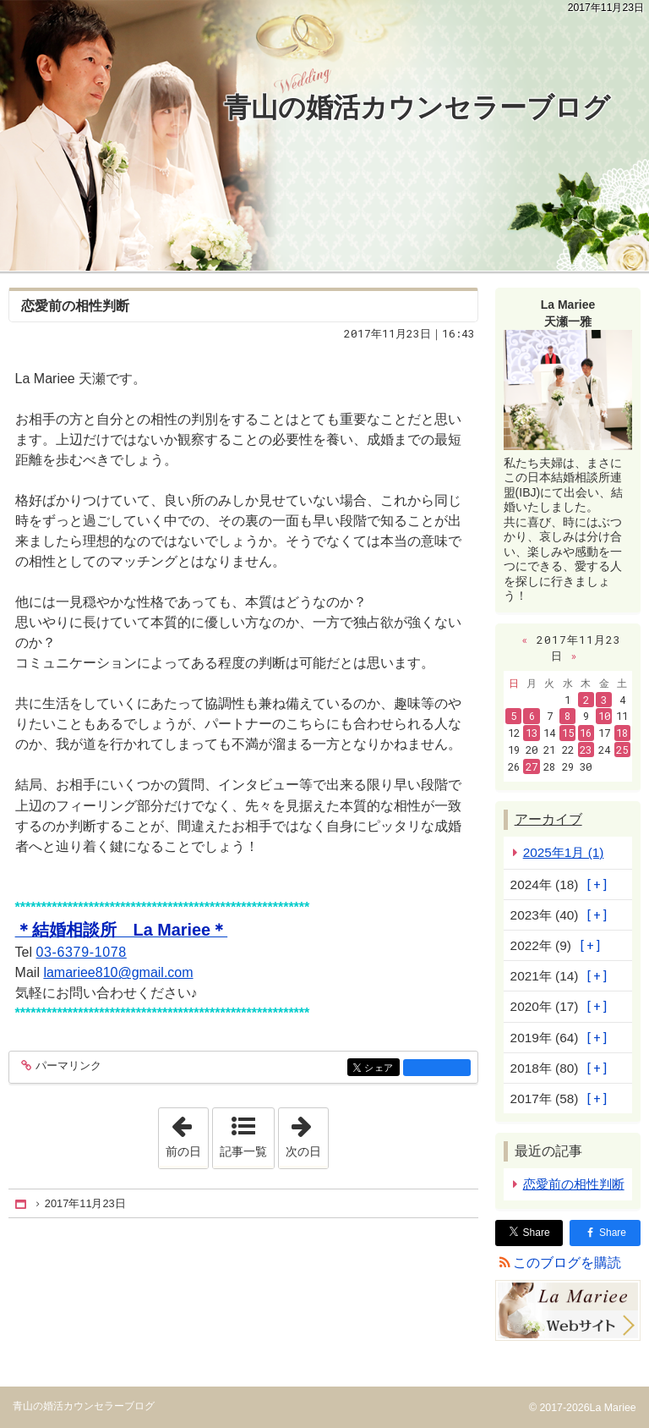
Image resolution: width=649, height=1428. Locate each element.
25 (622, 749)
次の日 (307, 1132)
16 (586, 732)
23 (586, 749)
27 (531, 766)
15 (568, 732)
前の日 (187, 1132)
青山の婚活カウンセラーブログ (417, 107)
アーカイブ (548, 819)
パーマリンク (67, 1066)
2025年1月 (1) (563, 852)
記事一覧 (243, 1151)
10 (604, 715)
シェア (381, 1069)
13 (531, 732)
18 (622, 732)
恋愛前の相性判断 (75, 306)
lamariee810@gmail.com (118, 972)
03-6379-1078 (81, 952)
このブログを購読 (567, 1262)
